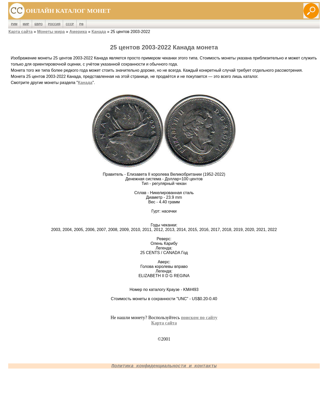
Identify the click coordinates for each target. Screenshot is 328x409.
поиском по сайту (199, 317)
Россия (54, 24)
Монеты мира (51, 31)
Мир (26, 24)
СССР (70, 24)
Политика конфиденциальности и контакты (164, 366)
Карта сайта (20, 31)
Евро (39, 24)
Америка (78, 31)
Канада (98, 31)
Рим (14, 24)
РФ (81, 24)
